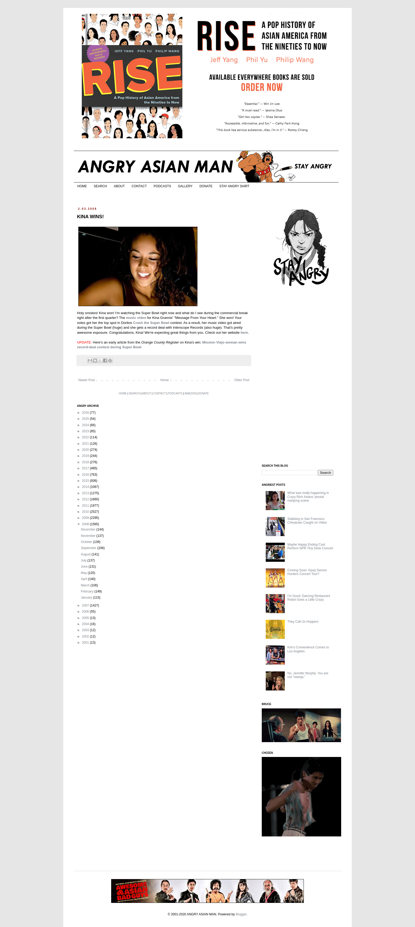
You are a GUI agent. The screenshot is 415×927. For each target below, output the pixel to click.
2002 (86, 636)
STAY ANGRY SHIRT (234, 186)
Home (164, 380)
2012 (86, 499)
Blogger (241, 914)
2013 (86, 493)
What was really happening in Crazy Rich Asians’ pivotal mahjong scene (308, 496)
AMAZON (190, 393)
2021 (86, 443)
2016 (86, 474)
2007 (86, 605)
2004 (86, 624)
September (89, 548)
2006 (86, 611)
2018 (86, 462)
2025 (86, 419)
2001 (86, 642)
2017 (86, 468)
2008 (86, 524)
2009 (86, 518)
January (87, 597)
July (84, 560)
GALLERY (185, 186)
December (88, 529)
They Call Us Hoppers (302, 621)
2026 (86, 413)
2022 (86, 437)
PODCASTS (162, 186)
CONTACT (139, 186)
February (87, 591)
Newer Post (86, 380)
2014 (86, 487)
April (84, 579)
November (88, 536)
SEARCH (100, 186)
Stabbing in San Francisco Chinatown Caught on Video (307, 520)
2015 (86, 481)
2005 (86, 618)
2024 (86, 425)
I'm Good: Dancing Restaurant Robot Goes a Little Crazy (308, 597)
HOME (82, 186)
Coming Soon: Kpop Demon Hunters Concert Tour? (307, 572)
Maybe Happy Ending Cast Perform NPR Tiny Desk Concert (310, 546)
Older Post (241, 380)
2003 (86, 630)
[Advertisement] (301, 375)
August (86, 554)
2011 (86, 505)
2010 (86, 512)
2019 (86, 456)
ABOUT (119, 186)
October (87, 542)
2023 (86, 431)
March (86, 585)
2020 (86, 450)
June (84, 566)
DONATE (206, 186)
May (84, 573)
